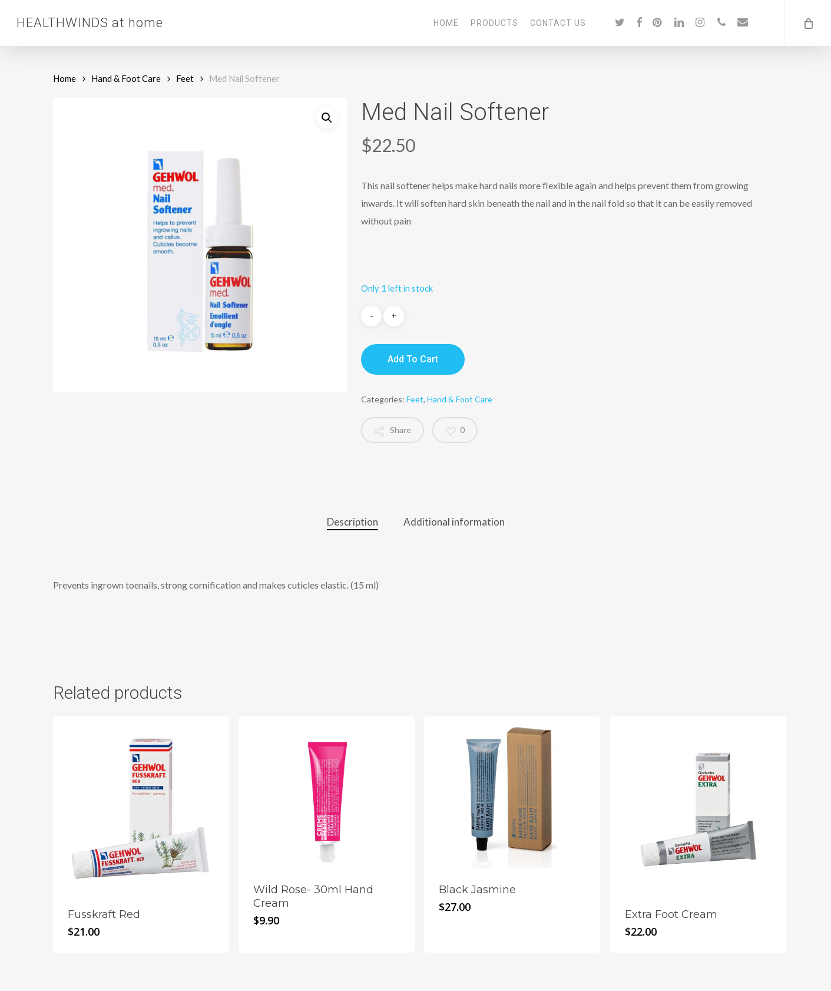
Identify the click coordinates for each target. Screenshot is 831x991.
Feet (185, 78)
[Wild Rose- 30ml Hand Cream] (327, 792)
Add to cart (413, 359)
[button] (326, 117)
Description (352, 522)
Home (64, 78)
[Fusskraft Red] (141, 804)
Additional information (454, 522)
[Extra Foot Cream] (698, 804)
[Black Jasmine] (512, 792)
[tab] (352, 522)
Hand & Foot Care (126, 78)
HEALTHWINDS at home (89, 22)
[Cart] (807, 23)
